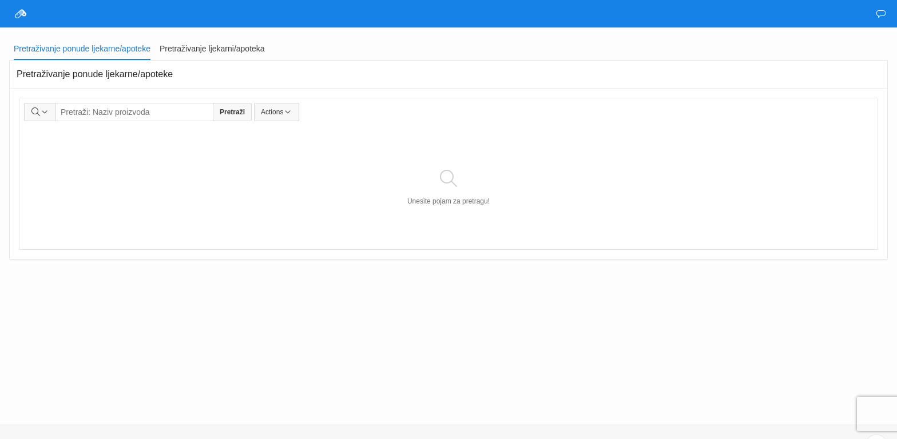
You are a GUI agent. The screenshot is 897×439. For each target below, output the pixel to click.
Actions (276, 112)
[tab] (82, 48)
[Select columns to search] (40, 112)
